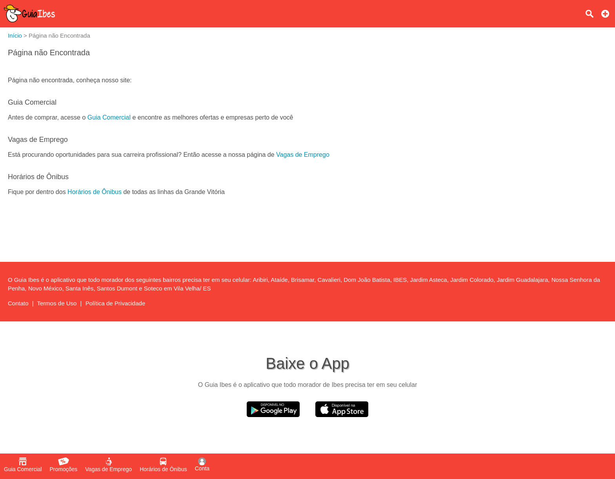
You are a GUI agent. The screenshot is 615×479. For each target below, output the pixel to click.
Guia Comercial (109, 117)
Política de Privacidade (116, 303)
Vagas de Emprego (302, 154)
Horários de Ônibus (94, 192)
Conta (202, 464)
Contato (18, 303)
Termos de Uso (57, 303)
